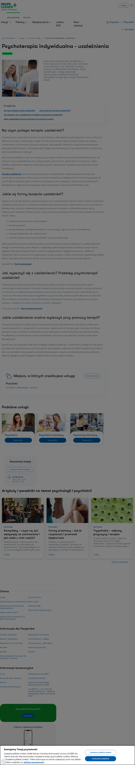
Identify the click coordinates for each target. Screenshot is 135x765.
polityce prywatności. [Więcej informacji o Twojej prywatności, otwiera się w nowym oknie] (34, 762)
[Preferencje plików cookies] (3, 761)
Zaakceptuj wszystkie (100, 758)
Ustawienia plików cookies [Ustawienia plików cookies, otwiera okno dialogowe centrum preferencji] (100, 752)
